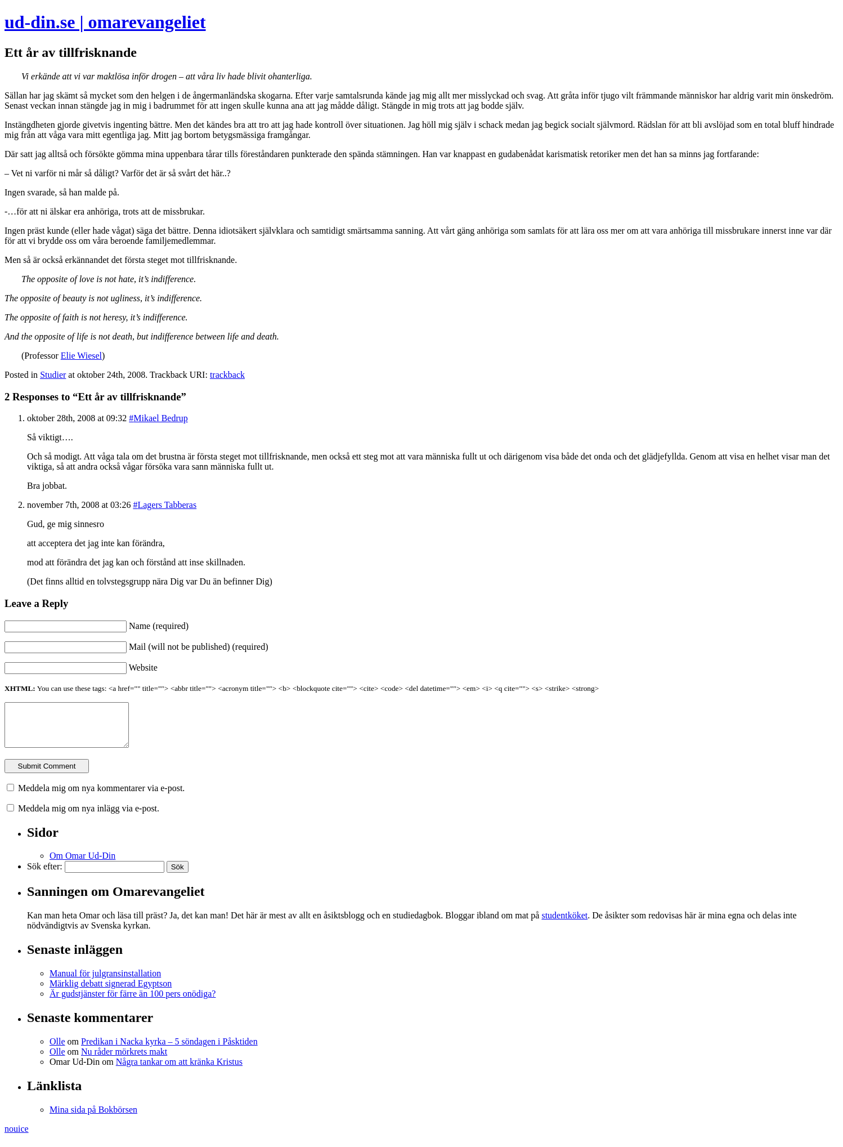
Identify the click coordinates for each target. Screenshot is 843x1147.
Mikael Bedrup (160, 418)
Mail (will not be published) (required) (198, 646)
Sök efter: (44, 875)
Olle (57, 1050)
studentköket (564, 924)
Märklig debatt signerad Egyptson (111, 992)
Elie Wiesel (81, 355)
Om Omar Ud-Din (82, 864)
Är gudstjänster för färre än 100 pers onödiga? (133, 1002)
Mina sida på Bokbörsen (93, 1118)
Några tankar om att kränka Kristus (179, 1070)
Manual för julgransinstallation (105, 982)
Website (143, 667)
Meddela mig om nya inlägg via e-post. (88, 817)
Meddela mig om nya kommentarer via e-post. (101, 796)
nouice (17, 1137)
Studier (53, 375)
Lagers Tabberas (166, 505)
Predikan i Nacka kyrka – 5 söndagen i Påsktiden (169, 1050)
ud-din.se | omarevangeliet (105, 22)
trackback (227, 375)
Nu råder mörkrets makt (124, 1060)
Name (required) (159, 626)
